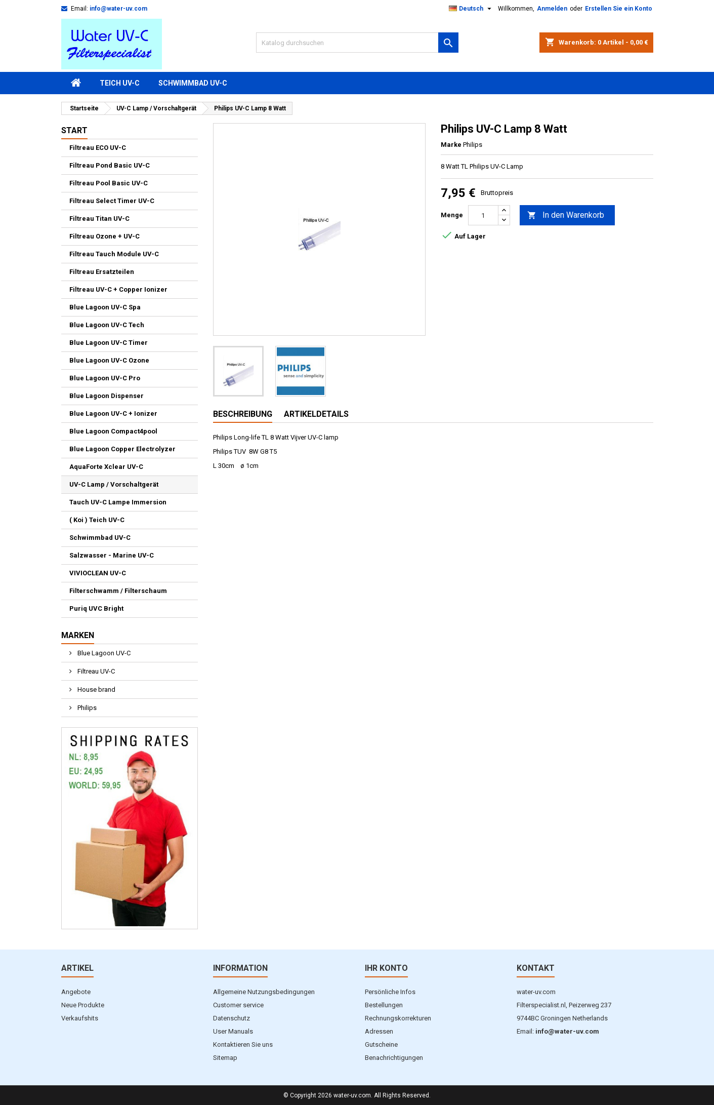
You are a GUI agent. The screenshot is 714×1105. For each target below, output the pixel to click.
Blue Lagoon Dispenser (106, 396)
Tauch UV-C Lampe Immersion (117, 502)
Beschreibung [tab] (242, 414)
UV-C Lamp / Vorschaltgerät (113, 484)
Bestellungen (384, 1005)
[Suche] (357, 42)
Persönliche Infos (390, 992)
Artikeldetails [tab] (316, 414)
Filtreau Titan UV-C (99, 218)
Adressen (379, 1031)
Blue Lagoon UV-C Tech (106, 325)
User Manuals (233, 1031)
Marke (451, 144)
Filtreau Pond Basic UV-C (109, 165)
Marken (77, 635)
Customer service (238, 1005)
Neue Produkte (82, 1005)
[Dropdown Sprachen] (471, 8)
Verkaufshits (79, 1018)
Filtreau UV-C (95, 671)
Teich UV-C (120, 83)
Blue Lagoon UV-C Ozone (109, 360)
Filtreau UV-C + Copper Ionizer (118, 289)
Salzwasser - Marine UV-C (111, 555)
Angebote (76, 992)
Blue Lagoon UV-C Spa (105, 307)
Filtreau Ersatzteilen (101, 271)
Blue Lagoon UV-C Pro (104, 378)
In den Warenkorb (565, 215)
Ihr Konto (386, 968)
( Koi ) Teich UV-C (96, 520)
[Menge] (483, 215)
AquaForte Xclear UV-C (106, 466)
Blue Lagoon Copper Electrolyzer (122, 449)
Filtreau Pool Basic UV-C (108, 183)
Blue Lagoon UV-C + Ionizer (113, 413)
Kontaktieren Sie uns (243, 1044)
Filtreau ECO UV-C (97, 147)
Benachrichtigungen (394, 1057)
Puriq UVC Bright (96, 608)
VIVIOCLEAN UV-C (97, 573)
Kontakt (536, 968)
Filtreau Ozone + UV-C (104, 236)
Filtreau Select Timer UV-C (111, 201)
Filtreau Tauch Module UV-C (114, 254)
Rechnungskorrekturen (398, 1018)
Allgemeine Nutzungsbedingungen (264, 992)
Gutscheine (381, 1044)
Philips (86, 708)
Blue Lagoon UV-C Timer (108, 342)
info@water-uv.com (118, 8)
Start (74, 130)
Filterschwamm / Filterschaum (118, 591)
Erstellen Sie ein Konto (618, 8)
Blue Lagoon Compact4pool (113, 431)
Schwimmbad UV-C (192, 83)
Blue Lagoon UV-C (103, 653)
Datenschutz (231, 1018)
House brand (95, 689)
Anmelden (552, 8)
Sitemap (225, 1057)
